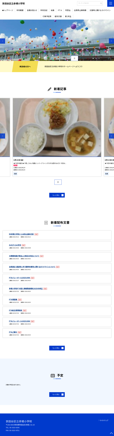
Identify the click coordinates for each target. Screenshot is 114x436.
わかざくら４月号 (15, 245)
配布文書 (58, 16)
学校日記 (43, 10)
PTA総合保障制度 (15, 310)
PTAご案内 (13, 332)
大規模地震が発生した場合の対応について (24, 256)
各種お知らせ (32, 10)
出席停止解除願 (80, 10)
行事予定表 (47, 16)
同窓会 (67, 10)
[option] (57, 40)
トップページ (8, 10)
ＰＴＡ (60, 10)
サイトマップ (104, 420)
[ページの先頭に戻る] (111, 433)
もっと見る (55, 195)
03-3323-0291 (15, 427)
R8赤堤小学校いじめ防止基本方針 (21, 234)
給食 (52, 10)
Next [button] (111, 41)
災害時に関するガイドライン (100, 10)
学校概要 (20, 10)
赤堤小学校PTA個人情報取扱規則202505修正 (26, 288)
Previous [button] (2, 41)
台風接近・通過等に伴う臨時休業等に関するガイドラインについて (32, 267)
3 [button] (99, 58)
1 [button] (93, 58)
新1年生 (68, 16)
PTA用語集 (13, 299)
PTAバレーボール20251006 (19, 277)
